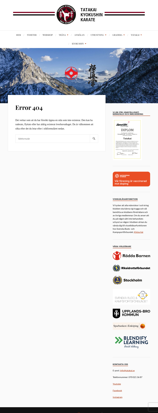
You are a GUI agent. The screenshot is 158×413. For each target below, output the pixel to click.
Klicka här (138, 232)
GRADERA (117, 34)
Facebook (117, 390)
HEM (18, 34)
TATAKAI (135, 34)
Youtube (117, 384)
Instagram (117, 397)
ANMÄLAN (79, 34)
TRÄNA (62, 34)
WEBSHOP (48, 34)
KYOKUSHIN (78, 43)
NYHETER (32, 34)
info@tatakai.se (127, 370)
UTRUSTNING (97, 34)
